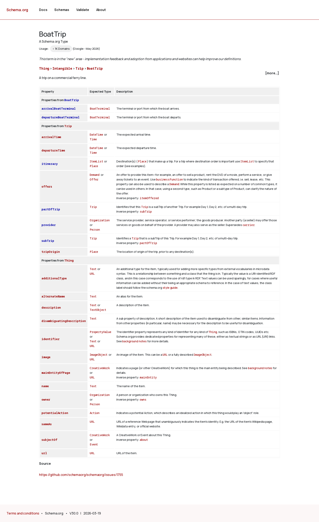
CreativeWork (100, 368)
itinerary (50, 164)
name (45, 386)
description (51, 307)
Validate (82, 10)
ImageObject (98, 355)
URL (92, 274)
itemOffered (149, 198)
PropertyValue (100, 332)
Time (93, 139)
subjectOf (49, 440)
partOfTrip (51, 209)
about (144, 440)
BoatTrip (95, 68)
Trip (79, 68)
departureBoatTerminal (61, 117)
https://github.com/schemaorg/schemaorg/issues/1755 (81, 474)
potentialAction (55, 413)
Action (94, 413)
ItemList (96, 161)
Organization (100, 220)
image (46, 357)
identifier (50, 339)
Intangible (62, 68)
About (101, 10)
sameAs (47, 424)
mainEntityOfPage (56, 373)
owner (46, 399)
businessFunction (169, 179)
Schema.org (17, 9)
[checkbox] (159, 73)
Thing (44, 68)
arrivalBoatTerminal (59, 108)
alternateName (53, 296)
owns (143, 399)
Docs (43, 10)
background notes (134, 341)
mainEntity (148, 377)
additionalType (54, 278)
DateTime (96, 134)
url (44, 453)
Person (95, 229)
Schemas (61, 10)
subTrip (146, 211)
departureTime (53, 150)
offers (47, 186)
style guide (170, 288)
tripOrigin (51, 252)
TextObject (98, 310)
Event (94, 444)
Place (94, 166)
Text (93, 269)
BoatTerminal (100, 108)
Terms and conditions (23, 513)
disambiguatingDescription (64, 321)
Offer (94, 179)
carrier (249, 225)
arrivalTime (51, 137)
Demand (94, 175)
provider (49, 225)
